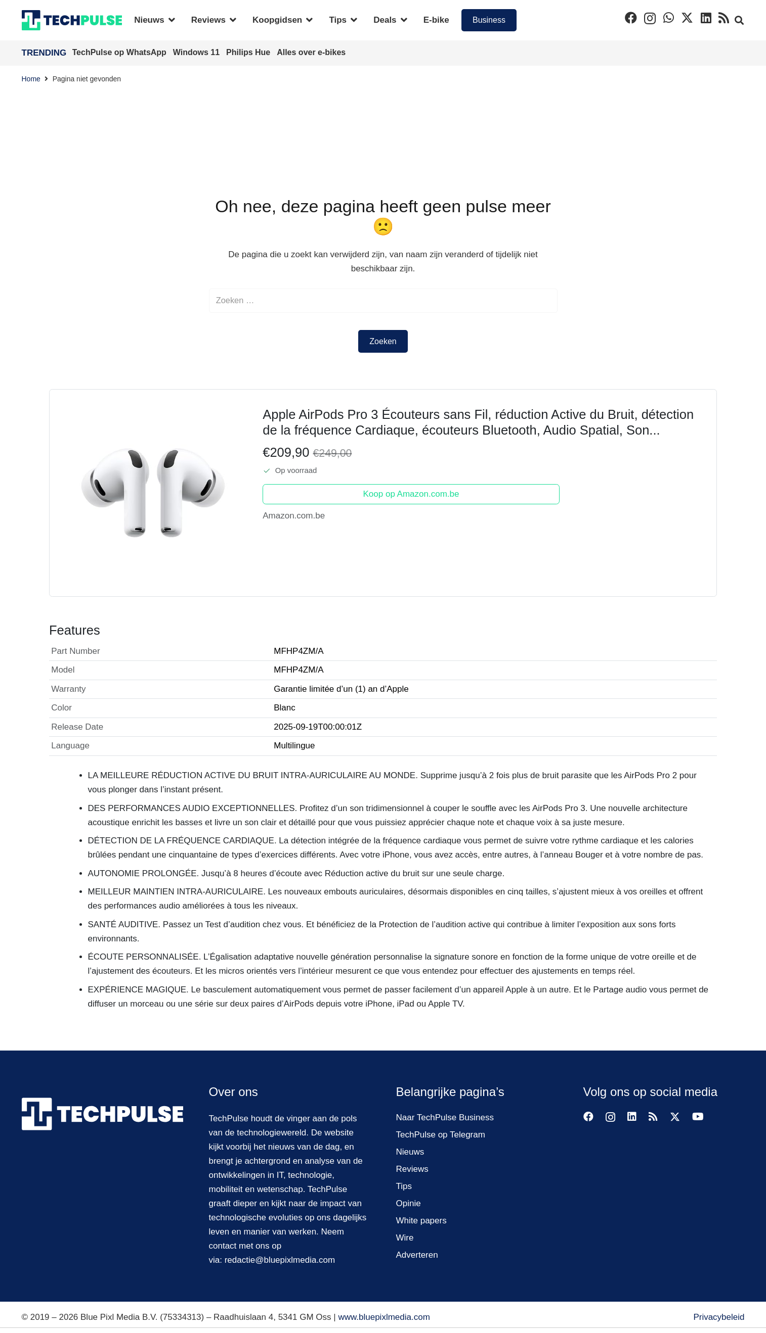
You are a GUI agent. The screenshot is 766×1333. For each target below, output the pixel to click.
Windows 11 (197, 52)
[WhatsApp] (668, 18)
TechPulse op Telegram (440, 1134)
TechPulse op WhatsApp (120, 52)
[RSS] (723, 18)
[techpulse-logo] (72, 20)
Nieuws (410, 1152)
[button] (169, 20)
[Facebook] (631, 18)
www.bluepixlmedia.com (384, 1317)
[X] (687, 18)
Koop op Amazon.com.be (411, 495)
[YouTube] (698, 1117)
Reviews (412, 1169)
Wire (405, 1238)
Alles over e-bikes (311, 52)
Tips (404, 1186)
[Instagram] (650, 18)
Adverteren (417, 1255)
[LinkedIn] (706, 18)
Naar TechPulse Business (445, 1117)
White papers (421, 1220)
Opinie (408, 1203)
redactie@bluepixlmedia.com (280, 1260)
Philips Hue (249, 52)
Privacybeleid (718, 1317)
